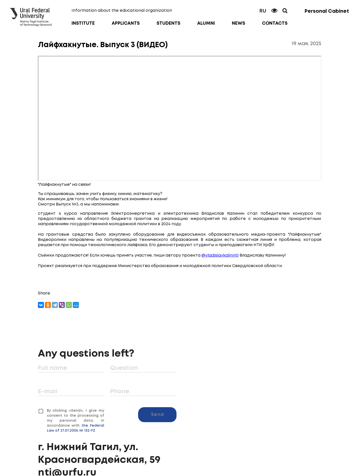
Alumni (206, 23)
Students (168, 23)
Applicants (126, 23)
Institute (83, 23)
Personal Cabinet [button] (326, 11)
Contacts (274, 23)
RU (262, 11)
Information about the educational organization (122, 10)
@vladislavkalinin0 (220, 255)
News (238, 23)
